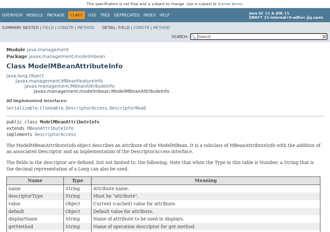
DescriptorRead (128, 108)
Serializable (21, 108)
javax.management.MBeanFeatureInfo (59, 80)
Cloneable (51, 108)
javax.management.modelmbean (67, 56)
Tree (105, 15)
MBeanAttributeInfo (50, 128)
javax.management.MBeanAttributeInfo (69, 86)
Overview (12, 15)
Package (56, 15)
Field (48, 27)
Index (149, 15)
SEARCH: (179, 36)
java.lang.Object (25, 75)
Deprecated (127, 15)
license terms (230, 4)
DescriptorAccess (86, 108)
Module (34, 15)
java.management (48, 49)
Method (85, 27)
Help (165, 15)
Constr (65, 27)
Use (92, 15)
